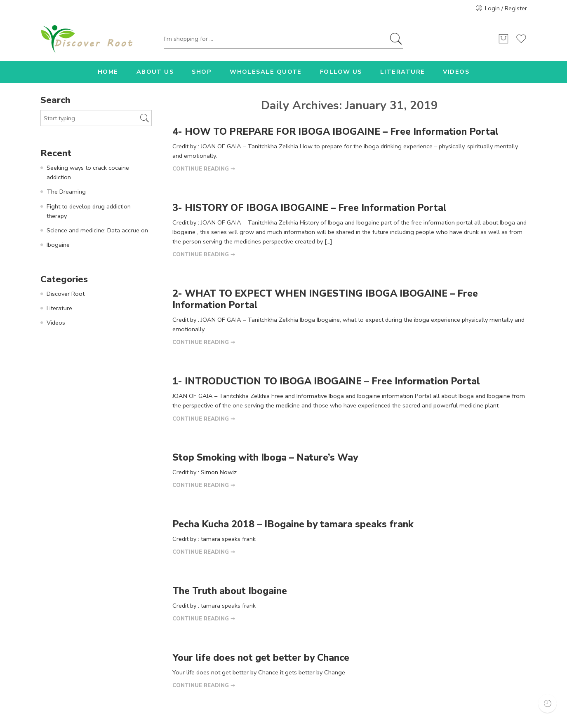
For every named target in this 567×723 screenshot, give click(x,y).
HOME (108, 72)
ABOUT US (155, 72)
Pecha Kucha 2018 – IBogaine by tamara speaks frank (293, 524)
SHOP (202, 72)
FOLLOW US (341, 72)
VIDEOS (456, 72)
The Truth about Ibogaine (229, 591)
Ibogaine (58, 245)
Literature (59, 308)
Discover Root (66, 294)
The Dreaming (66, 191)
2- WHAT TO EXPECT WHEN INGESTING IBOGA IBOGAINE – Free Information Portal (325, 299)
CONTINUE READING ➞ (203, 169)
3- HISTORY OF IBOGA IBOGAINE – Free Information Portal (309, 207)
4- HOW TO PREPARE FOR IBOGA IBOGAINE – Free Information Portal (335, 131)
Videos (56, 322)
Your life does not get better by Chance (260, 657)
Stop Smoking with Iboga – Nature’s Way (265, 457)
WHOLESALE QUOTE (266, 72)
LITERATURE (402, 72)
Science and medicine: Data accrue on (97, 230)
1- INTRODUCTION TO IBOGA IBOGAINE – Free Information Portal (326, 381)
